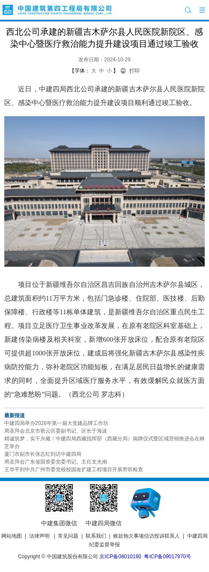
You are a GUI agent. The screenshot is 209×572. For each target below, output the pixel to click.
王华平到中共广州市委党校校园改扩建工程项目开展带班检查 (73, 470)
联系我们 (96, 536)
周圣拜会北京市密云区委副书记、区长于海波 (55, 431)
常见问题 (68, 536)
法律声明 (39, 536)
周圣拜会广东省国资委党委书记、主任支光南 (55, 462)
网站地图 (11, 536)
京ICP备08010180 (120, 557)
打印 (134, 71)
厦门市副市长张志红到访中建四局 (42, 454)
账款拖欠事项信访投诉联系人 (146, 536)
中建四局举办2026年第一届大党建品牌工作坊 (56, 423)
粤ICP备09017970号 (167, 557)
